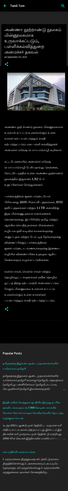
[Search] (63, 5)
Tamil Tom (17, 5)
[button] (6, 64)
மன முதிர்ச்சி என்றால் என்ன (19, 452)
